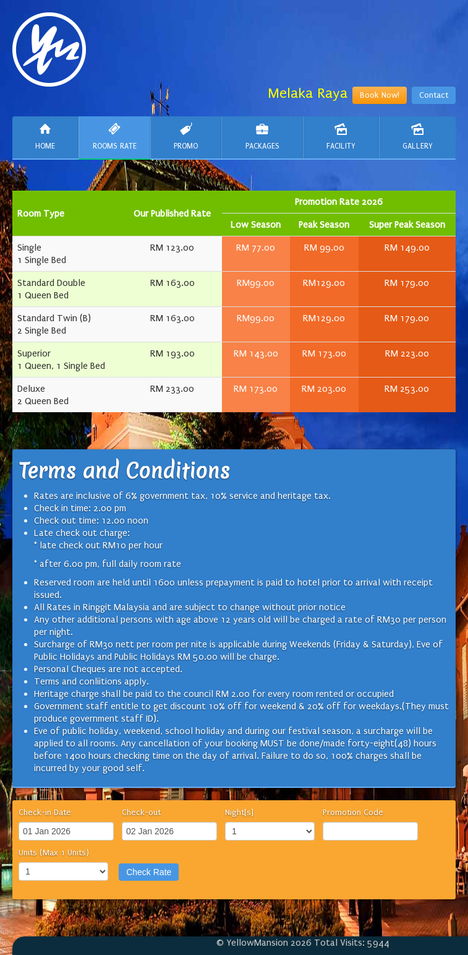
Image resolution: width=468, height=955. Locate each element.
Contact (433, 95)
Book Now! (379, 95)
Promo (185, 136)
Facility (341, 136)
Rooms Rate (114, 136)
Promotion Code (353, 812)
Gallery (417, 136)
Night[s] (239, 812)
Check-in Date (45, 812)
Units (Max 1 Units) (54, 852)
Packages (261, 136)
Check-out (141, 812)
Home (45, 136)
